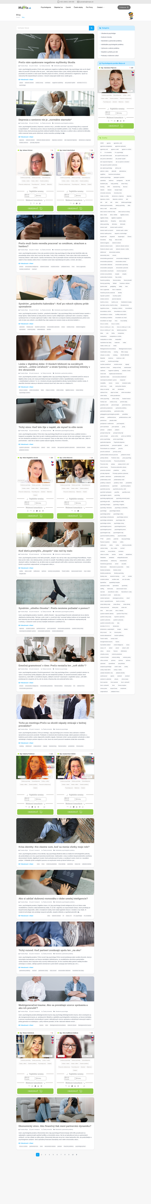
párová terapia (115, 405)
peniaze (60, 1146)
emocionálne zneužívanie (107, 271)
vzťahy (126, 666)
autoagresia (120, 180)
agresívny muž (104, 149)
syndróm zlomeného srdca (107, 623)
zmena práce (103, 688)
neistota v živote (126, 370)
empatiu (124, 274)
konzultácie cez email (121, 317)
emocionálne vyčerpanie (106, 267)
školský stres (103, 576)
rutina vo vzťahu (104, 554)
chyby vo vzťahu (50, 390)
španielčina (103, 582)
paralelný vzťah (104, 405)
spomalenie (22, 329)
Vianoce (115, 651)
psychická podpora (126, 486)
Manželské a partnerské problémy (63, 373)
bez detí (128, 180)
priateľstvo (116, 470)
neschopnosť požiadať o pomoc (27, 631)
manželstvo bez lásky (78, 970)
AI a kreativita (87, 915)
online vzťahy (60, 390)
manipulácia (121, 333)
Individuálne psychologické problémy (63, 66)
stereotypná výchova (118, 598)
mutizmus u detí (120, 358)
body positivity (114, 183)
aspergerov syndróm (119, 177)
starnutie (102, 592)
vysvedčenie (112, 663)
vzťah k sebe (117, 666)
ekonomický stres (104, 255)
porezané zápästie (117, 445)
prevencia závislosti (105, 470)
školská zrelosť (117, 570)
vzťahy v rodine (118, 669)
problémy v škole (118, 482)
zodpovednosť (37, 746)
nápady (45, 746)
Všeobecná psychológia (61, 669)
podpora (110, 430)
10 (73, 1154)
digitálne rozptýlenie (116, 218)
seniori (116, 564)
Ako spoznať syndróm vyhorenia (66, 447)
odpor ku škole (114, 392)
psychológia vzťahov (24, 392)
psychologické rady (105, 532)
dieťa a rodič (28, 571)
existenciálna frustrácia (106, 277)
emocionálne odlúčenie (64, 970)
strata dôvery (116, 604)
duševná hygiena (80, 327)
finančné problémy (68, 1146)
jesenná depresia (116, 299)
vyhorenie (21, 327)
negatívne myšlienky (57, 82)
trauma (41, 1025)
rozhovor (102, 551)
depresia (21, 140)
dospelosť (112, 236)
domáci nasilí (103, 227)
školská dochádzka (105, 570)
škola (128, 567)
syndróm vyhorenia (24, 447)
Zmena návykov (122, 685)
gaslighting (113, 286)
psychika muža (126, 492)
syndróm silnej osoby (77, 628)
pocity (123, 426)
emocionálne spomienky (121, 264)
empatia (117, 274)
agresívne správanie (120, 146)
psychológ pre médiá (118, 501)
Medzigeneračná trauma (84, 1025)
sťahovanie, (110, 588)
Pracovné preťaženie (119, 461)
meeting (21, 746)
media (115, 345)
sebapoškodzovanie (122, 557)
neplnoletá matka (104, 377)
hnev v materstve (116, 289)
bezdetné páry (104, 183)
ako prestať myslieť (70, 82)
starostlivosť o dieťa (113, 592)
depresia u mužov (105, 199)
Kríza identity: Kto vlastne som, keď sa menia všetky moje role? (54, 847)
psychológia (22, 85)
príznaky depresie (34, 142)
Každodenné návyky (126, 302)
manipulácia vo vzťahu (115, 336)
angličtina (102, 174)
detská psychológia (126, 202)
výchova (44, 571)
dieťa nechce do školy (124, 211)
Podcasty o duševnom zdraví (109, 55)
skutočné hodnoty (114, 576)
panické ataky (123, 401)
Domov (18, 17)
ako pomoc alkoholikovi (106, 158)
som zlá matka (126, 579)
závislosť (119, 676)
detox (116, 202)
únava (63, 327)
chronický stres (35, 447)
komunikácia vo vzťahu (120, 311)
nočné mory (103, 386)
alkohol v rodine (104, 171)
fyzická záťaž (103, 286)
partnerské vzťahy (43, 970)
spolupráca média (105, 585)
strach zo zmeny (120, 601)
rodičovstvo (37, 571)
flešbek (115, 283)
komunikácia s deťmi (105, 311)
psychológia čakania (115, 511)
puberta (109, 539)
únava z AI (68, 915)
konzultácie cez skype (106, 320)
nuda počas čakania (120, 386)
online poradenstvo (115, 395)
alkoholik (114, 171)
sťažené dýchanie (105, 598)
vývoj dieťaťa (121, 663)
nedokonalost (127, 367)
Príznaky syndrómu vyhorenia (120, 473)
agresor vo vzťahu (126, 149)
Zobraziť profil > (47, 173)
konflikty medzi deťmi (120, 314)
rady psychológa (125, 539)
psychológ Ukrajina (105, 504)
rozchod (34, 970)
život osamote (104, 682)
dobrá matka (122, 221)
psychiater (115, 486)
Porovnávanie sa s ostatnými (107, 448)
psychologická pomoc (106, 526)
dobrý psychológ (104, 224)
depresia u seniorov (57, 140)
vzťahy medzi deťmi (105, 669)
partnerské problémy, (105, 411)
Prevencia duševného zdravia (118, 467)
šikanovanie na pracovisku (116, 567)
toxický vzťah (114, 638)
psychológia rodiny (118, 514)
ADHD (102, 143)
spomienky (124, 585)
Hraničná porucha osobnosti (107, 292)
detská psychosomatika (106, 205)
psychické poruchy (105, 489)
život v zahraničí (125, 682)
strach (128, 598)
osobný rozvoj (39, 82)
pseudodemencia (104, 486)
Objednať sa (58, 7)
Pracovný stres (104, 464)
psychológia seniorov (122, 517)
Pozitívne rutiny (115, 458)
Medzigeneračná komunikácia (58, 1025)
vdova (101, 651)
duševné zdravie (29, 82)
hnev (73, 266)
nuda (111, 386)
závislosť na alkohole (105, 679)
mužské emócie (55, 266)
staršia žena (117, 595)
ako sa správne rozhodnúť (122, 162)
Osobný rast (30, 327)
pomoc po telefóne (126, 436)
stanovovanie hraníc (76, 571)
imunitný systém (117, 296)
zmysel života (113, 688)
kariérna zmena (104, 302)
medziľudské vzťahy (105, 352)
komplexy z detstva (117, 308)
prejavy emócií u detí (123, 464)
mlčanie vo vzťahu (105, 355)
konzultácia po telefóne (106, 317)
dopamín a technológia (121, 233)
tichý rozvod (53, 970)
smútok (130, 576)
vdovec (108, 651)
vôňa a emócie (104, 660)
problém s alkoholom (105, 476)
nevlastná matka (126, 383)
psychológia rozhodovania (107, 517)
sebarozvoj (114, 560)
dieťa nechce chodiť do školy (107, 211)
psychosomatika (122, 535)
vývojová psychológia (105, 666)
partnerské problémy (24, 970)
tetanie (126, 629)
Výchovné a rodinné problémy (62, 554)
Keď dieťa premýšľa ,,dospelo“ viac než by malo (45, 551)
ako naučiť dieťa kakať (106, 155)
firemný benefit (128, 280)
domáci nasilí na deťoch (116, 227)
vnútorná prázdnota (51, 864)
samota (114, 554)
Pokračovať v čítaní (26, 79)
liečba (113, 333)
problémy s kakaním (105, 482)
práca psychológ (126, 458)
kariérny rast (114, 302)
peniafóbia (125, 414)
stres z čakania (119, 610)
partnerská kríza (33, 1146)
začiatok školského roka (106, 673)
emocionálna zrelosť (121, 261)
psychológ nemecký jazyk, (123, 498)
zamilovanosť (103, 676)
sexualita (124, 564)
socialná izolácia (30, 628)
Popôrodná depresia (119, 442)
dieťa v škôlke (113, 215)
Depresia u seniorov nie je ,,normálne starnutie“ (45, 119)
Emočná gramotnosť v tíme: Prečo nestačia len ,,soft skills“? (52, 665)
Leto (107, 333)
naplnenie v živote (105, 367)
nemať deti (103, 373)
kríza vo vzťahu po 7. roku (107, 330)
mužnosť (34, 269)
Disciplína (113, 221)
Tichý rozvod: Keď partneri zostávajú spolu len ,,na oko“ (50, 950)
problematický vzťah (119, 476)
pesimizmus (103, 420)
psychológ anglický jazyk (106, 498)
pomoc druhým (104, 436)
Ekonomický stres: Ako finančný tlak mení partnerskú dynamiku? (55, 1126)
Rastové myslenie (105, 542)
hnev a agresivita (81, 266)
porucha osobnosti (105, 451)
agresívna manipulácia (106, 146)
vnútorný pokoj (31, 329)
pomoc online (114, 436)
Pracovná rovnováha (105, 461)
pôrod (126, 445)
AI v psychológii (78, 915)
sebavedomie (123, 560)
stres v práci (109, 610)
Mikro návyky (124, 352)
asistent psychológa (105, 177)
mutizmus (110, 358)
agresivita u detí (118, 143)
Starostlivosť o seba (126, 592)
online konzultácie (34, 390)
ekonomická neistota (50, 1146)
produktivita (71, 746)
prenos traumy (104, 467)
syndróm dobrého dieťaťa (107, 613)
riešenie (115, 542)
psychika (117, 492)
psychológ (117, 495)
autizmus (111, 180)
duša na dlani (118, 239)
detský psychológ (120, 205)
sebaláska (111, 557)
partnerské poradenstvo (106, 408)
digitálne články (104, 218)
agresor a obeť (115, 149)
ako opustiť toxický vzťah (121, 155)
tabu (118, 623)
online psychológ (104, 398)
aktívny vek (118, 168)
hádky (120, 286)
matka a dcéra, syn (105, 345)
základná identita (86, 864)
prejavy (113, 464)
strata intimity (79, 390)
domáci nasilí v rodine (122, 230)
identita (49, 329)
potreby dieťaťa (104, 458)
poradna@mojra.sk (86, 2)
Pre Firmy (89, 7)
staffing (102, 588)
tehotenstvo (116, 626)
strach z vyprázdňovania (106, 601)
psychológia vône (120, 520)
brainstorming (52, 746)
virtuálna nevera (104, 654)
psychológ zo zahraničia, (121, 507)
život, (113, 685)
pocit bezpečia (120, 423)
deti (127, 199)
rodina (111, 545)
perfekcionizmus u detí (125, 417)
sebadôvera (129, 554)
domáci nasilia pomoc (106, 233)
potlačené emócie (24, 450)
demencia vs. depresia (85, 140)
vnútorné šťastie (104, 657)
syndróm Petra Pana (122, 613)
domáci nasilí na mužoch (106, 230)
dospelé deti (22, 573)
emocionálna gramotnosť (25, 688)
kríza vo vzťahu (23, 390)
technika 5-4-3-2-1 (82, 82)
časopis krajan (118, 190)
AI (63, 915)
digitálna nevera (70, 390)
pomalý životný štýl (105, 433)
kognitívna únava (104, 308)
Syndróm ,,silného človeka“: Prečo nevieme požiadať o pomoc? (54, 608)
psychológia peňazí (81, 1146)
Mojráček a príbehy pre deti (109, 52)
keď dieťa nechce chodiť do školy (109, 305)
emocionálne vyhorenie (53, 327)
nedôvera (102, 370)
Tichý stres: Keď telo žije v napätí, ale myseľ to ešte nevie (51, 427)
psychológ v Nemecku (106, 507)
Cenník (68, 7)
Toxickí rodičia (65, 571)
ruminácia (47, 82)
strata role (77, 864)
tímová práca (68, 686)
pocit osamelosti (51, 628)
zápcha (112, 676)
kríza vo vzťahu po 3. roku (124, 327)
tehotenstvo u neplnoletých (107, 629)
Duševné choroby (106, 37)
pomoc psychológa (105, 439)
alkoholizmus (122, 171)
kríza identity (62, 864)
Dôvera (129, 236)
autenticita (70, 864)
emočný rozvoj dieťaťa (54, 571)
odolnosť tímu (80, 686)
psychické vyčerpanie (105, 492)
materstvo (117, 342)
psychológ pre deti (105, 501)
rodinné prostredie (127, 545)
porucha (120, 448)
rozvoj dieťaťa (111, 551)
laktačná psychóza (122, 330)
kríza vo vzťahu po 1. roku (107, 327)
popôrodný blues (104, 445)
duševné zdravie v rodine (122, 249)
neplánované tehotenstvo (115, 373)
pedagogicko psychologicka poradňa (109, 414)
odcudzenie (121, 389)
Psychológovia (46, 7)
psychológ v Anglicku (118, 504)
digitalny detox (104, 221)
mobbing (115, 355)
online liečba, (103, 395)
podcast (102, 430)
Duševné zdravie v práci (106, 249)
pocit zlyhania (115, 426)
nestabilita (103, 383)
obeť (113, 389)
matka (124, 342)
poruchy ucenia (117, 451)
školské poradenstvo (105, 573)
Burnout (125, 186)
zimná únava (125, 679)
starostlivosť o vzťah (105, 595)
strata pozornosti (104, 607)
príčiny (124, 470)
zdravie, (116, 679)
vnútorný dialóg (116, 657)
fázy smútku (118, 277)
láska (42, 390)
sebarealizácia (41, 329)
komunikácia (128, 308)
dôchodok (122, 224)
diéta (129, 205)
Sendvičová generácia (106, 564)
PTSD (101, 539)
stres (48, 447)
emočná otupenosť (121, 271)
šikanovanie (103, 567)
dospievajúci (121, 236)
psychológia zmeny (119, 523)
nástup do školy (117, 367)
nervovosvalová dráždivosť (119, 377)
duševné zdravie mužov (106, 246)
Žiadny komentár (45, 66)
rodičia (21, 571)
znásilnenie (123, 688)
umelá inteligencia (118, 645)
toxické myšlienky (118, 635)
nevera (110, 383)
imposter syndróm (105, 296)
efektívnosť (28, 746)
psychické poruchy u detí (119, 489)
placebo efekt (113, 420)
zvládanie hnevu (65, 266)
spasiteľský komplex (114, 582)
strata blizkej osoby (105, 604)
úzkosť (21, 82)
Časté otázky (78, 7)
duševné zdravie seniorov (43, 140)
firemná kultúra (58, 686)
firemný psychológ (105, 283)
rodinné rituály (104, 548)
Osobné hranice (126, 398)
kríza (43, 864)
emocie (21, 266)
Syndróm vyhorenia (40, 327)
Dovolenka (103, 239)
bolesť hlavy (124, 183)
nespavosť (122, 380)
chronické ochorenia (105, 193)
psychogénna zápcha (105, 495)
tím (74, 686)
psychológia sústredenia (106, 520)
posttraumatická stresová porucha (109, 454)
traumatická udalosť (105, 645)
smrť (123, 576)
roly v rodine (87, 571)
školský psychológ (119, 573)
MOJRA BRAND (125, 355)
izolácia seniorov (23, 142)
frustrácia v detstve (125, 283)
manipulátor (118, 339)
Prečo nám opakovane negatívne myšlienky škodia (47, 62)
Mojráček (102, 358)
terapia (119, 629)
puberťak (116, 539)
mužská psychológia (113, 361)
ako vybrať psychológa (106, 168)
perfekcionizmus (41, 628)
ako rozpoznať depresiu (71, 140)
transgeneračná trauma (106, 641)
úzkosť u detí (125, 648)
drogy (110, 239)
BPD (108, 186)
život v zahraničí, (104, 685)
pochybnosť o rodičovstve (107, 423)
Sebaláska (103, 557)
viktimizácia (124, 651)
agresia (109, 143)
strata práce (115, 607)
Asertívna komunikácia (114, 174)
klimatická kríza (125, 305)
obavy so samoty (104, 389)
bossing (102, 186)
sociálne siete (115, 579)
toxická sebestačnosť (57, 631)
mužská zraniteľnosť (24, 269)
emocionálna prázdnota (64, 628)
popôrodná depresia (105, 442)
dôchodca (114, 224)
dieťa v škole (103, 215)
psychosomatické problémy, (107, 535)
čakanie (102, 190)
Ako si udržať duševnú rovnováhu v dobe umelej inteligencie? (53, 898)
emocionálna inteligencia (31, 266)
